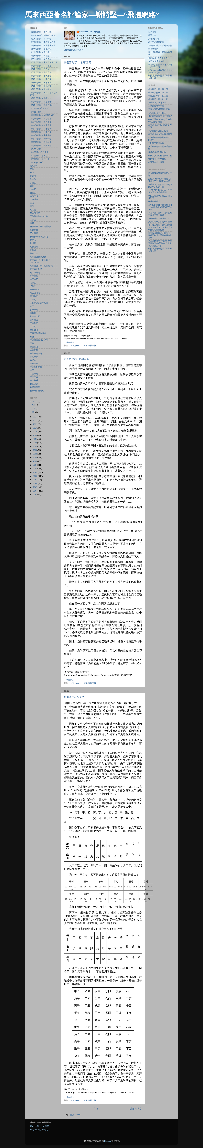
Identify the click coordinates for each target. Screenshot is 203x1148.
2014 (35, 454)
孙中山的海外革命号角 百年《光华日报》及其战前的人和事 (160, 207)
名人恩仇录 (35, 293)
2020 (35, 432)
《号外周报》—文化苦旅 (40, 86)
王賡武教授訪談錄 (38, 333)
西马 (32, 343)
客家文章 (34, 230)
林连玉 (33, 240)
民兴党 (33, 283)
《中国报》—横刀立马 (39, 156)
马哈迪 (33, 250)
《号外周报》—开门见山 (40, 66)
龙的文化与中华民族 (157, 159)
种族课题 (34, 384)
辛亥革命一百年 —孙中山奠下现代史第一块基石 (160, 214)
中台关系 (34, 380)
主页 (96, 1108)
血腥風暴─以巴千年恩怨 (158, 58)
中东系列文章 (36, 367)
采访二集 (152, 35)
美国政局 (34, 279)
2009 (35, 472)
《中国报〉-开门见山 (39, 152)
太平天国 (34, 320)
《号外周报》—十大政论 (40, 76)
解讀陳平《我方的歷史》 (41, 226)
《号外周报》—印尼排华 (40, 102)
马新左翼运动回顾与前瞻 (159, 109)
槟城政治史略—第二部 (158, 93)
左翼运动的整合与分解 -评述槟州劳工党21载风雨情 (159, 180)
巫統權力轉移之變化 (39, 340)
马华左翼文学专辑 (156, 106)
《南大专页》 (36, 112)
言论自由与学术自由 (157, 113)
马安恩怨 (34, 247)
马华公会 (34, 253)
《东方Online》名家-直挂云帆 (83, 345)
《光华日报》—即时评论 (40, 39)
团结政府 (34, 330)
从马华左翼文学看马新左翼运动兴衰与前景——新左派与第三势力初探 (160, 243)
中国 (32, 370)
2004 (35, 491)
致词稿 (33, 360)
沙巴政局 (34, 310)
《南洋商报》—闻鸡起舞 (40, 142)
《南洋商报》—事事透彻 (40, 135)
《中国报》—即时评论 (39, 159)
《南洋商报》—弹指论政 (40, 119)
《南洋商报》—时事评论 (40, 132)
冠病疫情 (34, 196)
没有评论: (70, 342)
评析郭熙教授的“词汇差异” (160, 116)
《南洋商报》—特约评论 (40, 139)
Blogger (107, 1141)
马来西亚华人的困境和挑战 (160, 134)
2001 (35, 495)
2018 (35, 439)
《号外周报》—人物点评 (40, 72)
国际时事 (34, 199)
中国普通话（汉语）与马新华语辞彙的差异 (160, 120)
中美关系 (34, 377)
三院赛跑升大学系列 (39, 303)
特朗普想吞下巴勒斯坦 (76, 359)
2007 (35, 480)
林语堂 (33, 243)
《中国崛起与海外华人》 (159, 218)
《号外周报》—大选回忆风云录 (43, 62)
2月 (34, 408)
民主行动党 (35, 289)
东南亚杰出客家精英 (39, 1130)
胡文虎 (33, 210)
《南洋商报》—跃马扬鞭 (40, 146)
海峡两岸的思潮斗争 (157, 152)
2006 (35, 484)
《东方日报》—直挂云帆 (40, 32)
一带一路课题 (36, 354)
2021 (35, 428)
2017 (35, 443)
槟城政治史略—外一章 (158, 99)
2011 (35, 465)
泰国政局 (34, 323)
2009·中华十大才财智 (39, 1126)
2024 (35, 417)
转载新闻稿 (35, 387)
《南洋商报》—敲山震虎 (40, 125)
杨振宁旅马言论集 (156, 42)
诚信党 (33, 183)
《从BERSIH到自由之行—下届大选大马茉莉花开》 (160, 191)
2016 (35, 446)
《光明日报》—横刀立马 (40, 59)
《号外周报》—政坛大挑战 (41, 105)
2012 (35, 461)
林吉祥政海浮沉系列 (39, 237)
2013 (35, 457)
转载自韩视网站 (37, 391)
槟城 (32, 173)
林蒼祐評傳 (153, 49)
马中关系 (34, 276)
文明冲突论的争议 (156, 143)
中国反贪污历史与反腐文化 (160, 156)
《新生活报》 (36, 149)
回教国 (33, 220)
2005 (35, 487)
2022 (35, 424)
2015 (35, 450)
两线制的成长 (154, 201)
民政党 (33, 286)
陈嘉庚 (33, 176)
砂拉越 (33, 313)
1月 (33, 412)
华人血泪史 (35, 213)
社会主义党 (35, 316)
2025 (35, 401)
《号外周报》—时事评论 (40, 79)
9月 (34, 405)
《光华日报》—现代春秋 (40, 52)
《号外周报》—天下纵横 (40, 83)
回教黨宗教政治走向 (39, 216)
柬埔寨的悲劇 (154, 39)
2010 (35, 469)
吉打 (32, 223)
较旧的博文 (135, 1108)
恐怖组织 (34, 233)
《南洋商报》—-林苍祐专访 (42, 115)
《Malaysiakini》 (37, 162)
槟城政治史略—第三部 (158, 96)
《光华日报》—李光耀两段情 (42, 42)
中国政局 (34, 374)
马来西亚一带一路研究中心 (42, 266)
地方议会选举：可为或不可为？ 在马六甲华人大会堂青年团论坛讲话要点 (160, 227)
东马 (32, 186)
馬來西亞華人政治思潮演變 (160, 46)
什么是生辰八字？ (74, 696)
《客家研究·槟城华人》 (40, 108)
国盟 (32, 203)
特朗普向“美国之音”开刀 (77, 62)
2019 (35, 435)
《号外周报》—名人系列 (40, 69)
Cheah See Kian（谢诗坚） (90, 32)
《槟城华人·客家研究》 (158, 103)
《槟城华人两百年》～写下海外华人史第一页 (160, 186)
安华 (32, 169)
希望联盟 (34, 347)
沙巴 (32, 306)
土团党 (33, 326)
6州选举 (33, 166)
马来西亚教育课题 (38, 257)
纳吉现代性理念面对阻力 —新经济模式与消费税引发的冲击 (160, 235)
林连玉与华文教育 (156, 162)
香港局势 (34, 350)
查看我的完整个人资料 (74, 50)
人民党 (33, 300)
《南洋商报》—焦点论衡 (40, 122)
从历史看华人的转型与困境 (160, 222)
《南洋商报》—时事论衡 (40, 129)
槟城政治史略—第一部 (158, 89)
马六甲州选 (35, 273)
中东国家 (34, 364)
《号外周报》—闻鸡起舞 (40, 89)
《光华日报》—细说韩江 (40, 49)
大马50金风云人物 (156, 61)
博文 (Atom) (75, 1115)
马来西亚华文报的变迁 (158, 131)
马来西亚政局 (36, 269)
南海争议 (34, 296)
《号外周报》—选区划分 (40, 98)
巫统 (32, 337)
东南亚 (33, 189)
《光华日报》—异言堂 (39, 56)
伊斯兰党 (34, 357)
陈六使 (33, 179)
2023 (35, 420)
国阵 (32, 206)
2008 (35, 476)
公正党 (33, 193)
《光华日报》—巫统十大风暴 (42, 46)
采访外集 (152, 32)
